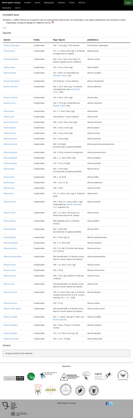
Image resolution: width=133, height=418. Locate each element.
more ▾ (18, 8)
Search (37, 3)
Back (4, 28)
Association (6, 8)
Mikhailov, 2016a (59, 76)
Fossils (72, 3)
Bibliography (49, 3)
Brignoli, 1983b (59, 106)
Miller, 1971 (65, 298)
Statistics (61, 3)
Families (27, 3)
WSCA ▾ (81, 3)
